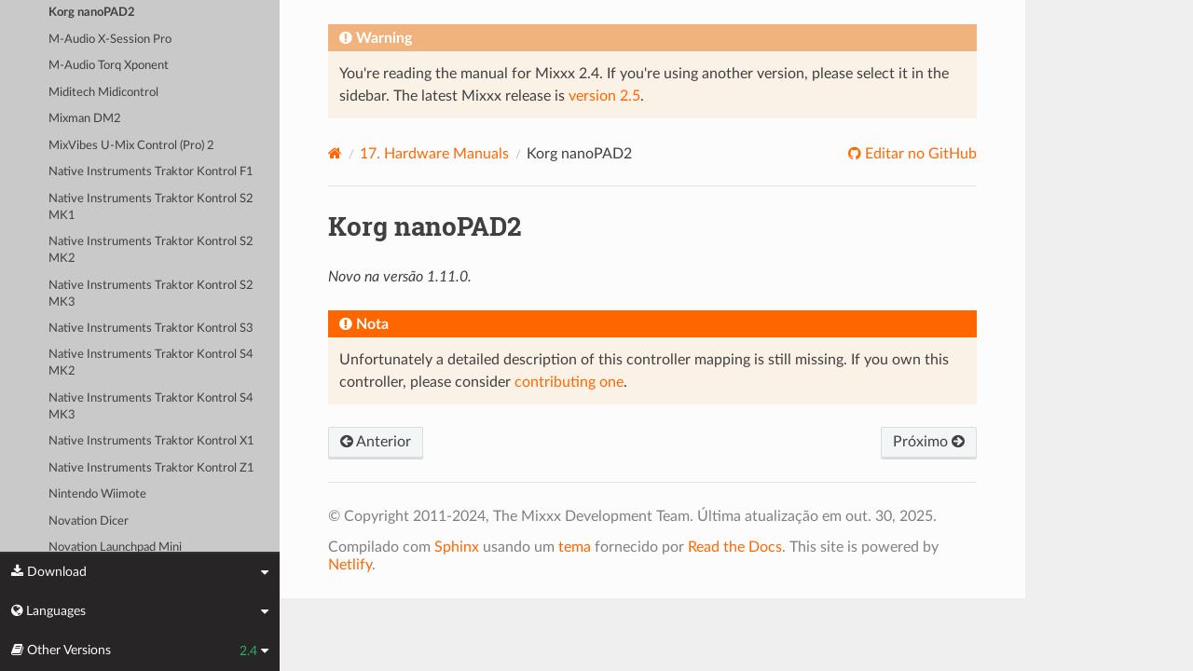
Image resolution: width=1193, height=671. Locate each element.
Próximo (929, 441)
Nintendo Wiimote (97, 494)
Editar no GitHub (919, 153)
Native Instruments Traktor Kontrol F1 (151, 172)
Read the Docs (735, 547)
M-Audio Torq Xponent (108, 66)
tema (574, 547)
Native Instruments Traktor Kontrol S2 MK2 (151, 250)
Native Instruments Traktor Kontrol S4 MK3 (151, 406)
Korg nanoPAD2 (91, 13)
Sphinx (456, 547)
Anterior (375, 441)
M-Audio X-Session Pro (109, 40)
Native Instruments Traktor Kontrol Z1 (151, 468)
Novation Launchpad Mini (115, 547)
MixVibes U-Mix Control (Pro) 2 (131, 146)
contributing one (569, 382)
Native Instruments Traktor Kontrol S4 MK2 (151, 363)
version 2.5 (604, 96)
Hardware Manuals (434, 153)
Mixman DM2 (84, 119)
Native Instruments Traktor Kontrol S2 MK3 (151, 294)
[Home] (335, 153)
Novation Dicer (88, 521)
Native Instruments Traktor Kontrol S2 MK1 (151, 207)
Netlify (350, 564)
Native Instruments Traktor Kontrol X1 (151, 441)
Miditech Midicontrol (103, 93)
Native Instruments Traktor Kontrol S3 (151, 328)
